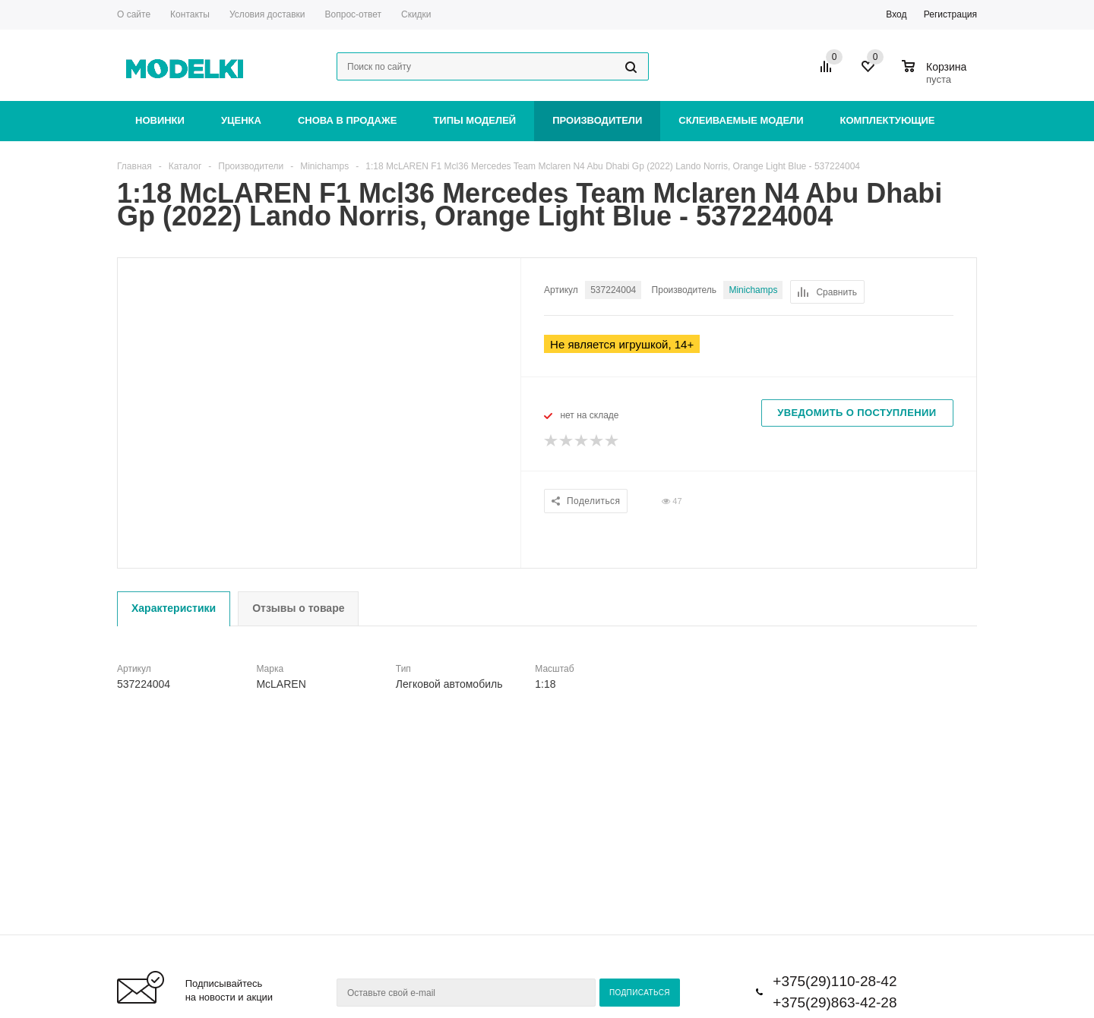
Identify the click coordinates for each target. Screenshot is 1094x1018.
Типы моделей (474, 120)
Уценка (241, 120)
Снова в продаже (347, 120)
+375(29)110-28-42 (834, 981)
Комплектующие (887, 120)
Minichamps (753, 290)
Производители (597, 120)
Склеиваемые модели (740, 120)
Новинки (160, 120)
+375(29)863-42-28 (834, 1002)
